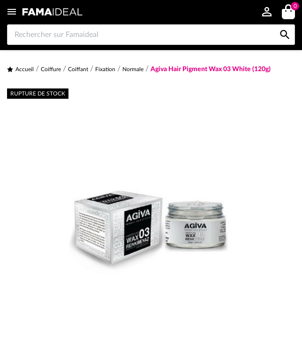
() (293, 7)
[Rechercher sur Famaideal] (151, 34)
